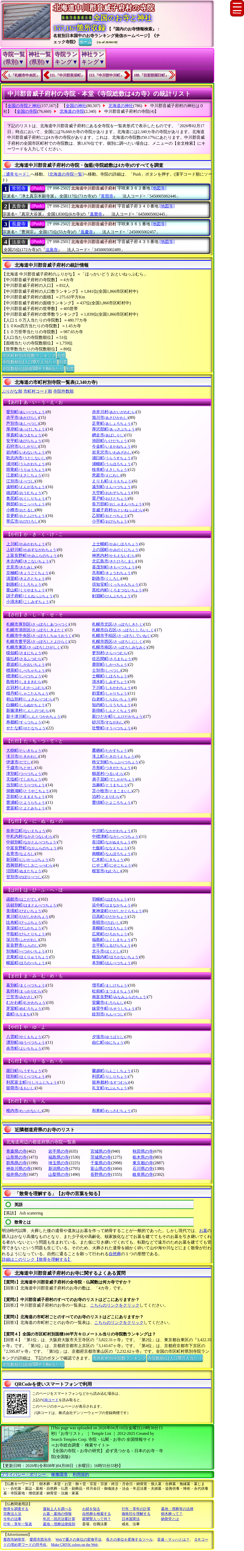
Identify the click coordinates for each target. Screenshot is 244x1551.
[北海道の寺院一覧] (66, 174)
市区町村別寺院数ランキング (28, 355)
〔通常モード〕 (16, 174)
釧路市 (106, 578)
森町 (18, 1014)
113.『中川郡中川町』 (106, 75)
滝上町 (113, 756)
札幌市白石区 (123, 630)
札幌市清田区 (35, 630)
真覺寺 (19, 206)
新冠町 (28, 859)
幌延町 (26, 963)
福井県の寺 (16, 1174)
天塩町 (24, 779)
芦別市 (22, 423)
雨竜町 (26, 469)
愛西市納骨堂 (14, 1539)
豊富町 (26, 808)
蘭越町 (112, 1071)
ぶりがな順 (12, 391)
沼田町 (24, 871)
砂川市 (108, 722)
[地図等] (158, 188)
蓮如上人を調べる (57, 1509)
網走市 (108, 435)
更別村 (110, 653)
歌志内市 (26, 458)
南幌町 (112, 853)
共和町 (112, 573)
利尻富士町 (32, 1082)
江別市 (20, 481)
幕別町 (26, 985)
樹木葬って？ (172, 1514)
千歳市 (20, 767)
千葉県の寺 (100, 1163)
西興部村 (30, 865)
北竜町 (28, 957)
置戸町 (110, 498)
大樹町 (24, 750)
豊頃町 (112, 802)
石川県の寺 (143, 1168)
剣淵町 (112, 596)
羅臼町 (24, 1071)
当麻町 (110, 785)
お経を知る (91, 1509)
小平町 (110, 521)
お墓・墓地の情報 (57, 1514)
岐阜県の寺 (143, 1174)
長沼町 (112, 842)
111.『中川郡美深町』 (67, 75)
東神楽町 (117, 911)
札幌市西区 (118, 641)
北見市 (20, 567)
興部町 (26, 504)
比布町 (24, 922)
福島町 (112, 939)
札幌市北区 (118, 624)
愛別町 (26, 412)
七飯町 (110, 848)
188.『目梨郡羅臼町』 (151, 75)
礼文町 (110, 1088)
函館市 (22, 899)
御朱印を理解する (136, 1514)
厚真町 (24, 435)
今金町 (112, 446)
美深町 (24, 928)
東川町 (28, 916)
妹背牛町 (114, 1008)
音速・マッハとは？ (173, 1539)
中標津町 (115, 836)
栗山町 (26, 590)
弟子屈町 (114, 779)
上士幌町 (115, 544)
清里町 (26, 578)
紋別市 (108, 1014)
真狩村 (24, 991)
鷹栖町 (110, 750)
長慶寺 (19, 224)
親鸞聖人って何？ (96, 1519)
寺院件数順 (63, 391)
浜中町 (112, 905)
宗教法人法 (12, 1514)
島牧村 (24, 681)
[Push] (38, 188)
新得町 (112, 710)
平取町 (26, 934)
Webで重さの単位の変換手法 (78, 1539)
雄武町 (24, 492)
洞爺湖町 (28, 791)
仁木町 (108, 859)
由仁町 (108, 1042)
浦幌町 (112, 464)
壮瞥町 (112, 728)
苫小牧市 (112, 791)
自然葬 (115, 1254)
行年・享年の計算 (136, 1509)
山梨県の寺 (58, 1174)
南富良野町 (119, 997)
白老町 (112, 699)
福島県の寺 (58, 1157)
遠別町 (112, 487)
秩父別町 (115, 762)
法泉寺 (19, 242)
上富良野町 (32, 555)
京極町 (28, 573)
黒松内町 (117, 590)
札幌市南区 (119, 647)
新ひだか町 (118, 716)
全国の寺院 (27, 111)
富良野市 (22, 945)
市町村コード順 (37, 391)
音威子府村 (118, 510)
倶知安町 (115, 584)
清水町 (110, 681)
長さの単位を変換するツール (129, 1539)
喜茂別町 (114, 567)
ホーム (85, 41)
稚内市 (24, 1110)
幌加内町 (115, 957)
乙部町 (110, 515)
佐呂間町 (112, 659)
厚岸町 (26, 429)
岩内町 (26, 452)
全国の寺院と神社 (23, 106)
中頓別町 (31, 842)
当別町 (26, 785)
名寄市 (20, 853)
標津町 (24, 676)
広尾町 (110, 934)
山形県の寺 (16, 1157)
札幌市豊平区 (37, 641)
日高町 (110, 916)
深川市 (22, 939)
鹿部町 (110, 664)
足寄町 (112, 423)
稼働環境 (59, 1474)
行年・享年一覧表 (17, 1524)
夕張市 (108, 1037)
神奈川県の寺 (18, 1168)
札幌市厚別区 (37, 624)
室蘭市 (108, 1002)
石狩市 (22, 446)
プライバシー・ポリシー (24, 1474)
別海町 (26, 951)
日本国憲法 (131, 1519)
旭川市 (110, 417)
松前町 (112, 991)
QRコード (51, 1400)
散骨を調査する (16, 1509)
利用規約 (81, 1474)
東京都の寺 (143, 1163)
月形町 (112, 767)
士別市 (106, 670)
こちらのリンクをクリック (114, 1305)
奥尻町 (26, 498)
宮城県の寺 (100, 1151)
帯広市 (22, 521)
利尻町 (110, 1076)
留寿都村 (110, 1082)
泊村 (106, 796)
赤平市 (22, 417)
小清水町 (28, 601)
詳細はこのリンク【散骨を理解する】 (37, 1259)
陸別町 (26, 1076)
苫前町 (26, 796)
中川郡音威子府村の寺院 (126, 111)
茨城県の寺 (100, 1157)
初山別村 (30, 699)
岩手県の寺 (58, 1151)
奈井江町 (26, 831)
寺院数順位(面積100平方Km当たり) (33, 368)
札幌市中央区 (39, 635)
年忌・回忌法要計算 (59, 1519)
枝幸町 (110, 469)
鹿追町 (26, 664)
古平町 (112, 945)
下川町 (112, 687)
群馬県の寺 (16, 1163)
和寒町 (112, 1110)
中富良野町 (32, 848)
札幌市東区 (33, 647)
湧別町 (26, 1042)
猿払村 (24, 659)
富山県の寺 (100, 1168)
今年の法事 (12, 1519)
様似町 (24, 653)
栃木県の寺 (143, 1157)
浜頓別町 (31, 905)
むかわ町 (26, 1002)
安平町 (24, 440)
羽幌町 (110, 899)
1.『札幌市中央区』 (24, 75)
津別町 (24, 773)
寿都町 (24, 722)
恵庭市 (106, 475)
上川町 (26, 544)
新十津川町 (33, 716)
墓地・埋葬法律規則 (59, 1524)
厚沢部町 (114, 429)
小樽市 (20, 510)
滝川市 (22, 756)
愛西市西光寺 (40, 1539)
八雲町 (24, 1037)
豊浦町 (26, 802)
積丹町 (28, 693)
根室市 (106, 871)
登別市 (24, 877)
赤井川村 (114, 412)
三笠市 (20, 997)
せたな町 (26, 728)
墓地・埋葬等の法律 (177, 1509)
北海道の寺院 (72, 111)
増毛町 (110, 985)
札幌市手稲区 (121, 635)
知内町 (112, 705)
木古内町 (28, 561)
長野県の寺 (100, 1174)
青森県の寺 (16, 1151)
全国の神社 (76, 106)
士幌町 (110, 676)
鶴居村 (108, 773)
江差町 (24, 475)
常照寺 (19, 188)
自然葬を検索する (96, 1514)
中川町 (112, 831)
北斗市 (106, 951)
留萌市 (20, 1088)
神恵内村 (114, 555)
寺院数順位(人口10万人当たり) (29, 361)
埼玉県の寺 (58, 1163)
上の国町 (115, 549)
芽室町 (24, 1008)
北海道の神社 (120, 106)
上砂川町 (31, 549)
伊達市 (19, 762)
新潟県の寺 (58, 1168)
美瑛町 (24, 911)
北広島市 (114, 561)
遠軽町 (26, 487)
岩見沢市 (112, 452)
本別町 (112, 963)
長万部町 (117, 504)
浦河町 (26, 464)
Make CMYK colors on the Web (74, 1545)
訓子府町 (30, 596)
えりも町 (112, 481)
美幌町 (110, 928)
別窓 (61, 355)
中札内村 (30, 836)
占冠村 (26, 687)
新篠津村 (28, 710)
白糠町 (26, 705)
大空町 (112, 492)
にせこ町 (112, 865)
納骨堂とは (170, 1519)
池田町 (110, 440)
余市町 (24, 1048)
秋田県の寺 (143, 1151)
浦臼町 (112, 458)
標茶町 (26, 670)
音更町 (26, 515)
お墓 (203, 1230)
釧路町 (24, 584)
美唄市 (106, 922)
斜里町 (110, 693)
